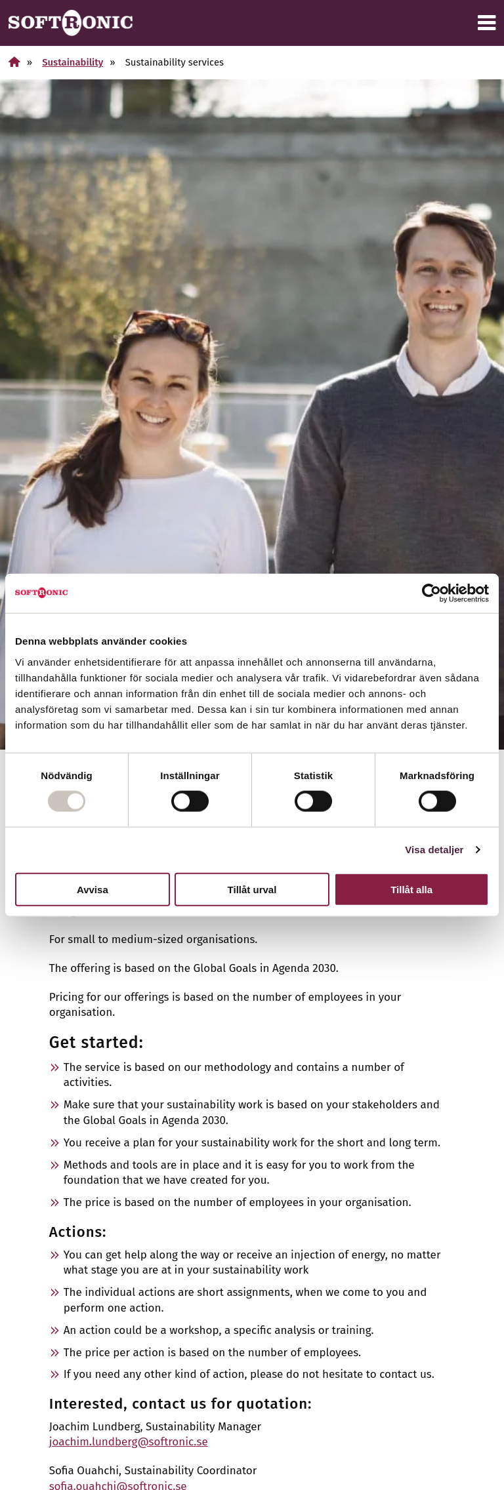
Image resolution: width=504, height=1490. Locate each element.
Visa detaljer (434, 849)
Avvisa (92, 889)
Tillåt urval (252, 889)
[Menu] (486, 23)
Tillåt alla (411, 889)
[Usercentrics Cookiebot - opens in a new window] (431, 593)
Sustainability (72, 62)
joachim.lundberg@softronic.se (128, 1442)
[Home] (14, 62)
